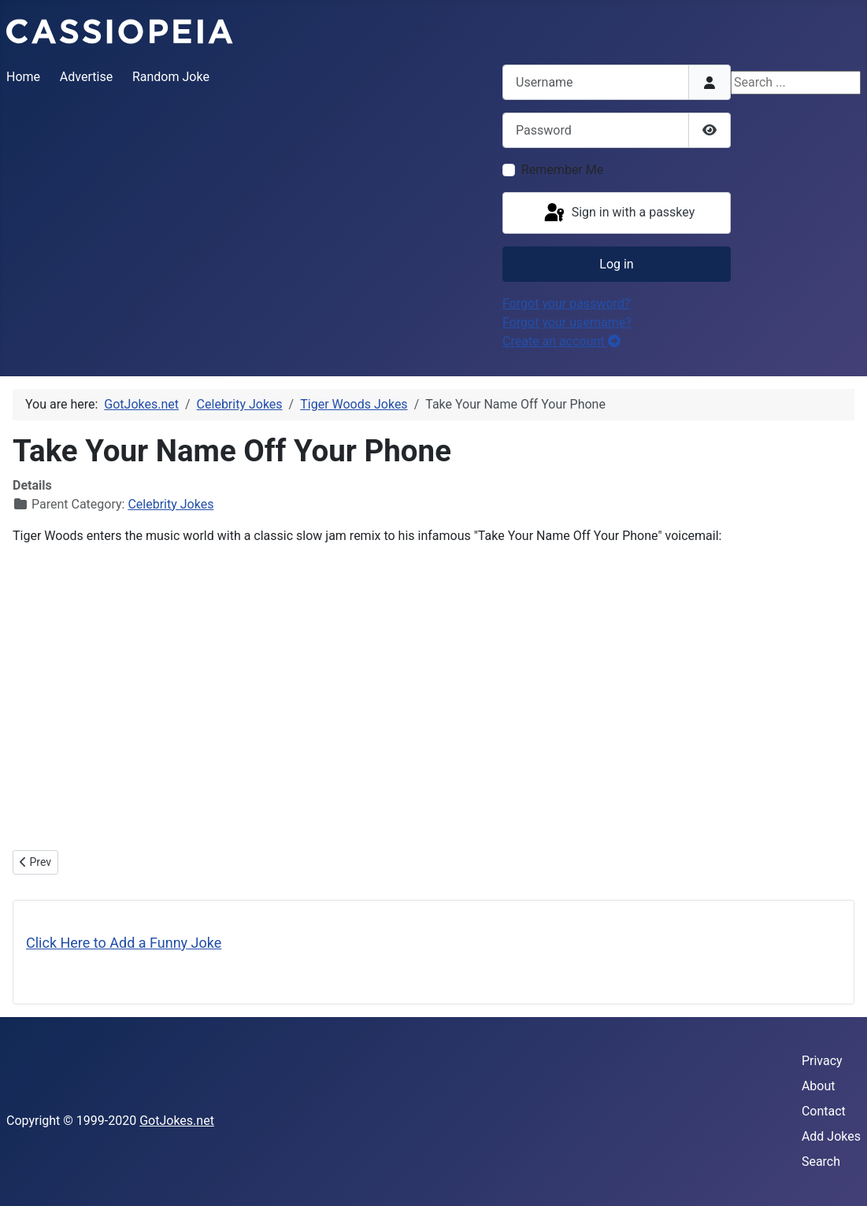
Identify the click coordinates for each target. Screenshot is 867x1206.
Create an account (561, 341)
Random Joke (170, 76)
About (819, 1085)
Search (821, 1161)
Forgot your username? (567, 322)
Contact (824, 1111)
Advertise (86, 76)
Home (23, 76)
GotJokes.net (176, 1120)
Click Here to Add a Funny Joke (123, 942)
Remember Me (562, 169)
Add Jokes (831, 1136)
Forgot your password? (566, 303)
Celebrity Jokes (170, 504)
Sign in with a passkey (618, 213)
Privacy (822, 1060)
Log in (616, 264)
